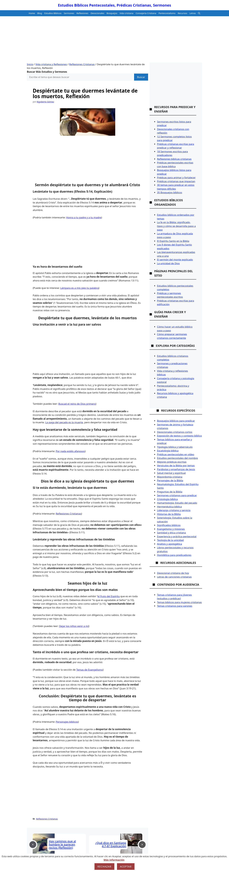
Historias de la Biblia (169, 514)
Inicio (30, 64)
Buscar (141, 77)
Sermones (69, 13)
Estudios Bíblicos (52, 13)
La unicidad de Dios (168, 263)
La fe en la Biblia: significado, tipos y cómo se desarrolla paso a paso (176, 226)
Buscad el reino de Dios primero (77, 403)
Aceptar (126, 866)
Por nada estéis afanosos (70, 451)
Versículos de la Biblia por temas (176, 465)
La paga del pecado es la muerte (64, 422)
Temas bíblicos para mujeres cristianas (179, 602)
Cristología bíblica (167, 499)
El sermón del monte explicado (175, 259)
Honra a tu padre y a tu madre (83, 217)
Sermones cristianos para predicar (177, 495)
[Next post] (142, 844)
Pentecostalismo (166, 13)
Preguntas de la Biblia (169, 491)
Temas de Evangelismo (89, 669)
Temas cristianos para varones (174, 606)
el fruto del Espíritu (109, 596)
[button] (199, 13)
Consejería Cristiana (146, 13)
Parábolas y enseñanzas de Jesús (176, 469)
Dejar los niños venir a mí (74, 626)
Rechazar (104, 866)
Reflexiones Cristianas (82, 64)
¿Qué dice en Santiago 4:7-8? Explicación (110, 844)
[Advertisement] (114, 40)
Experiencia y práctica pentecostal (176, 536)
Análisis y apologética (169, 544)
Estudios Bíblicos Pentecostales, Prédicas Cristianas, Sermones (114, 5)
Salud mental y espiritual (171, 473)
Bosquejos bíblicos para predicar (176, 420)
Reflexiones (82, 13)
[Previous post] (32, 844)
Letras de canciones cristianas (174, 576)
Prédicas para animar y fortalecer (176, 177)
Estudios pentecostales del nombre (177, 458)
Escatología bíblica (167, 450)
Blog (39, 13)
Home (32, 13)
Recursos (182, 13)
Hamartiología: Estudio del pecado (177, 502)
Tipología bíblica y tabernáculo (174, 447)
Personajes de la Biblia (170, 480)
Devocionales (97, 13)
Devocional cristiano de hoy (173, 573)
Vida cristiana (126, 13)
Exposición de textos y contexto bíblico (179, 435)
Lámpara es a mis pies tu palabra (79, 288)
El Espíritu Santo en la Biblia (173, 241)
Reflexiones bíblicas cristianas (174, 159)
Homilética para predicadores (174, 555)
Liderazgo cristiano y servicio (173, 510)
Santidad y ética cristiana (171, 532)
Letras (192, 13)
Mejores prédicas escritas (171, 461)
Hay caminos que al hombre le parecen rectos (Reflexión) (62, 844)
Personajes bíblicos (67, 721)
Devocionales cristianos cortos (174, 432)
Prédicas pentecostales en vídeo (175, 454)
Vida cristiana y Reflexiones (51, 64)
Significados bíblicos (169, 525)
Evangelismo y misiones (171, 529)
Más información (114, 860)
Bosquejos (112, 13)
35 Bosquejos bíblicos (169, 192)
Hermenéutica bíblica (169, 506)
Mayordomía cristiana (169, 476)
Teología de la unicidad (170, 540)
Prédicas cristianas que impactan (176, 181)
